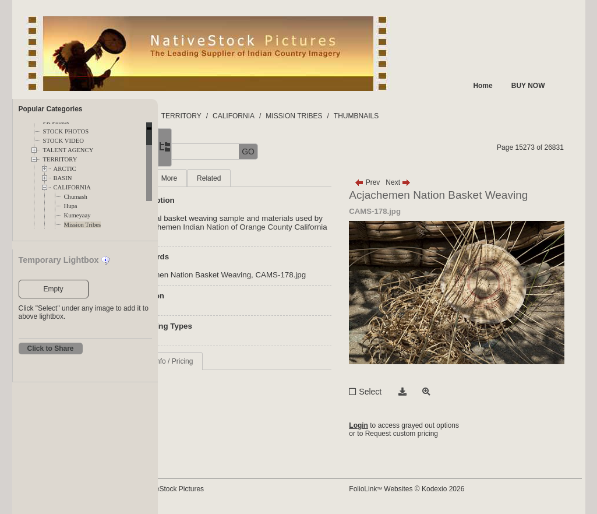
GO (327, 151)
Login (395, 425)
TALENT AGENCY (68, 150)
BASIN (63, 178)
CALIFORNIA (72, 187)
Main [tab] (213, 178)
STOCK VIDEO (63, 141)
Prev (404, 182)
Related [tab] (288, 178)
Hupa (70, 206)
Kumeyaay (77, 215)
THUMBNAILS (435, 116)
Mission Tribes (82, 224)
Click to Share (50, 348)
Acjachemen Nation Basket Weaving (267, 283)
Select (407, 391)
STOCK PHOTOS (66, 131)
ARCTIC (65, 169)
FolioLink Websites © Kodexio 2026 (443, 489)
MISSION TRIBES (373, 116)
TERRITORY (60, 159)
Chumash (75, 196)
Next (435, 182)
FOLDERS (212, 116)
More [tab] (248, 178)
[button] (199, 152)
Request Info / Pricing (239, 379)
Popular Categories (51, 109)
